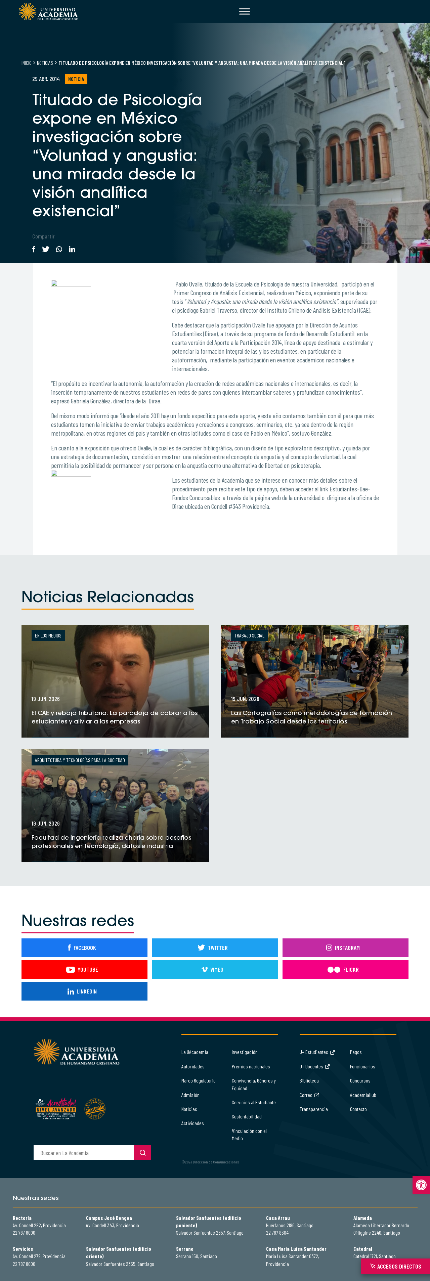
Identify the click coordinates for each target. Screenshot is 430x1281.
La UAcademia (194, 1052)
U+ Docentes (315, 1066)
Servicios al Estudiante (254, 1102)
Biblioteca (309, 1080)
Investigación (245, 1052)
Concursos (360, 1080)
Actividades (192, 1123)
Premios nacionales (251, 1066)
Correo (309, 1095)
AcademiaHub (363, 1095)
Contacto (358, 1109)
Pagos (356, 1052)
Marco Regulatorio (198, 1080)
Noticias (45, 62)
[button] (421, 1185)
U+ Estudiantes (317, 1052)
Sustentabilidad (247, 1116)
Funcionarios (362, 1066)
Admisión (190, 1095)
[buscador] (84, 1152)
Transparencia (314, 1109)
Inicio (27, 62)
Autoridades (193, 1066)
